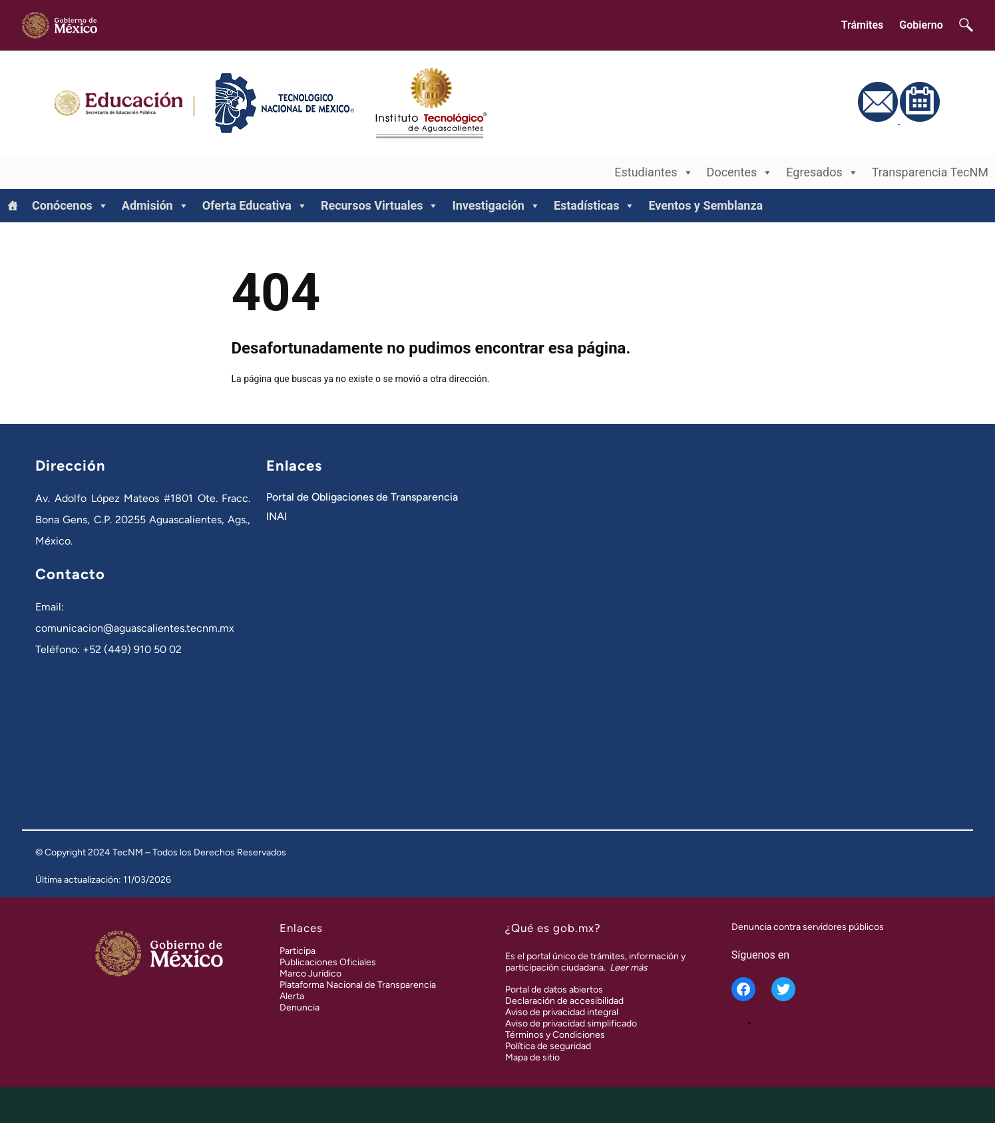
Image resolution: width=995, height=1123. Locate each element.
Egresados (822, 172)
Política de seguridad (548, 1046)
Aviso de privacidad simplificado (571, 1023)
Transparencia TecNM (930, 172)
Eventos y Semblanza (705, 205)
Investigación (496, 205)
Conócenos (70, 205)
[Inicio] (12, 205)
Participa (297, 951)
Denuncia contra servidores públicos (807, 927)
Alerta (292, 996)
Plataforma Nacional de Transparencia (358, 985)
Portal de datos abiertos (554, 989)
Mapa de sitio (532, 1057)
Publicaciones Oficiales (328, 962)
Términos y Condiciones (555, 1034)
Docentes (740, 172)
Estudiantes (653, 172)
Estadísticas (595, 205)
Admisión (155, 205)
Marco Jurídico (310, 973)
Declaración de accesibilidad (564, 1001)
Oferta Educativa (254, 205)
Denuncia (299, 1007)
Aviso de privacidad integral (561, 1012)
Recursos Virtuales (380, 205)
